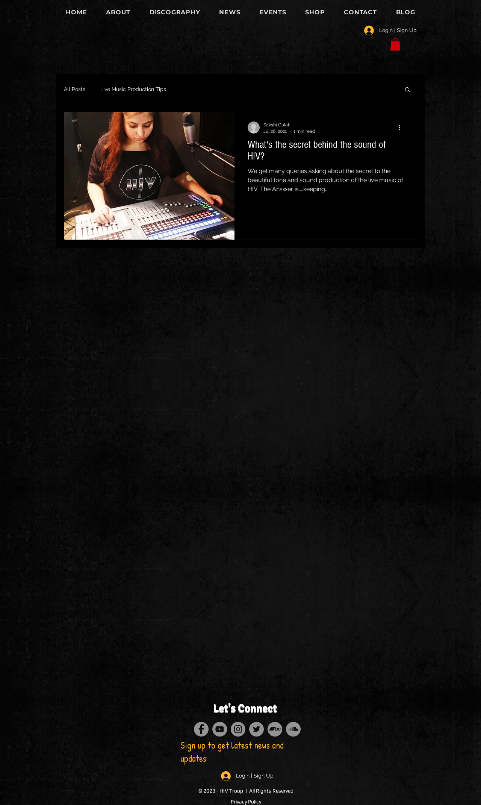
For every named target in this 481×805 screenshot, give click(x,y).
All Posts (74, 89)
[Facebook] (201, 729)
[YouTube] (219, 729)
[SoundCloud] (293, 729)
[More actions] (402, 127)
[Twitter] (256, 729)
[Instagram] (238, 729)
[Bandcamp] (275, 729)
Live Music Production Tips (133, 89)
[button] (395, 44)
